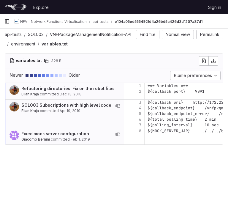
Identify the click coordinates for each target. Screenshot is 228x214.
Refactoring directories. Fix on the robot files (68, 88)
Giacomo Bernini (35, 139)
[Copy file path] (46, 60)
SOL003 (36, 34)
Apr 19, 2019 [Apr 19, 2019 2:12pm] (70, 110)
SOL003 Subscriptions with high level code (66, 105)
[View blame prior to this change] (117, 105)
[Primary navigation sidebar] (7, 21)
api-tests (13, 34)
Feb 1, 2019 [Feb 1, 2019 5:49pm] (80, 139)
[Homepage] (15, 7)
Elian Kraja (30, 94)
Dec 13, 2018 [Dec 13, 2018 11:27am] (71, 94)
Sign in (214, 7)
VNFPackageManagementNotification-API (90, 34)
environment (23, 43)
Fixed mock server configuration (55, 133)
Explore (41, 7)
